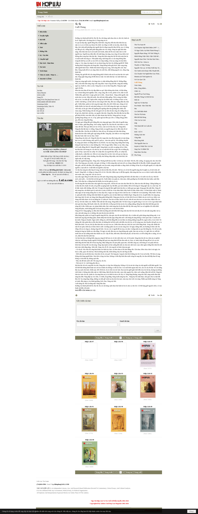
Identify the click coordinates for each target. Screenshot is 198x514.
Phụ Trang (137, 155)
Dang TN (40, 97)
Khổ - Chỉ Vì (138, 132)
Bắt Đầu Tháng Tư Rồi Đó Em (144, 97)
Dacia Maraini (41, 93)
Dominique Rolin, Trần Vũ (45, 106)
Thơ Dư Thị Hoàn (139, 114)
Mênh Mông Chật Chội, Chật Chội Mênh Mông (147, 56)
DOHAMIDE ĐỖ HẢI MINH (46, 102)
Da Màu (39, 90)
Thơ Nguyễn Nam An (141, 143)
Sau (158, 24)
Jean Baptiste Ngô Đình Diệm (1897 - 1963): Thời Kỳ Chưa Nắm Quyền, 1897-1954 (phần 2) (147, 47)
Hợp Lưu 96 (118, 341)
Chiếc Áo (137, 91)
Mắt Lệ (136, 100)
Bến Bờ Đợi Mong (140, 117)
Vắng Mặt (137, 137)
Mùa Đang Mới (139, 140)
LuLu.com (67, 170)
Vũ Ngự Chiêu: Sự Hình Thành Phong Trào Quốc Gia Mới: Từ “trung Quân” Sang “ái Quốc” (147, 50)
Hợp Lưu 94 (89, 373)
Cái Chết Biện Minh (140, 111)
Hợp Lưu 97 (89, 341)
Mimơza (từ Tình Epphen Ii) (143, 77)
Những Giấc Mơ (139, 135)
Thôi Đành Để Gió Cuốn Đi (143, 126)
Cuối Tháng (138, 82)
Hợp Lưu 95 (147, 341)
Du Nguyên (40, 109)
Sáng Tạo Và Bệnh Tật (141, 149)
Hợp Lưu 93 (118, 373)
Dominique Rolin (42, 104)
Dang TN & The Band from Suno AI (48, 99)
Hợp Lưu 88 (89, 440)
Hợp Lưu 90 (118, 406)
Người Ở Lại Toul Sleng (142, 94)
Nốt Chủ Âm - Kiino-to (141, 62)
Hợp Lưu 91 (89, 406)
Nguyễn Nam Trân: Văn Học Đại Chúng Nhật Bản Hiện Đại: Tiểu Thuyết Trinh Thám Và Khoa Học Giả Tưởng (147, 59)
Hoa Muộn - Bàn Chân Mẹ (142, 106)
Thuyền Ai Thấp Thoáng (142, 65)
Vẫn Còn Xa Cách (140, 120)
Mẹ (135, 108)
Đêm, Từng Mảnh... (140, 88)
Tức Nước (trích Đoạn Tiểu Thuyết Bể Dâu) (147, 71)
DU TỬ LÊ (40, 111)
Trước (153, 24)
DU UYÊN (40, 113)
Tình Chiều (137, 85)
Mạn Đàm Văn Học (140, 152)
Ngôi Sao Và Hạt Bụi (141, 103)
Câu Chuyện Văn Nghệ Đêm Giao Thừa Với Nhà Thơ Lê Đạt (147, 74)
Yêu (135, 129)
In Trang (76, 295)
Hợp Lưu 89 (136, 40)
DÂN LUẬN (41, 95)
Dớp (135, 123)
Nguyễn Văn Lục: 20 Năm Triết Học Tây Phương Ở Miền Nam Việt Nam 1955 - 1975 (147, 68)
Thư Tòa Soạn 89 (139, 45)
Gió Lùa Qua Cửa (139, 79)
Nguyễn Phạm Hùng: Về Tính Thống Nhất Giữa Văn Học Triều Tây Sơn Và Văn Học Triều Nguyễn (147, 53)
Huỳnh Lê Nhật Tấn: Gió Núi (143, 146)
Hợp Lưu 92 (147, 373)
